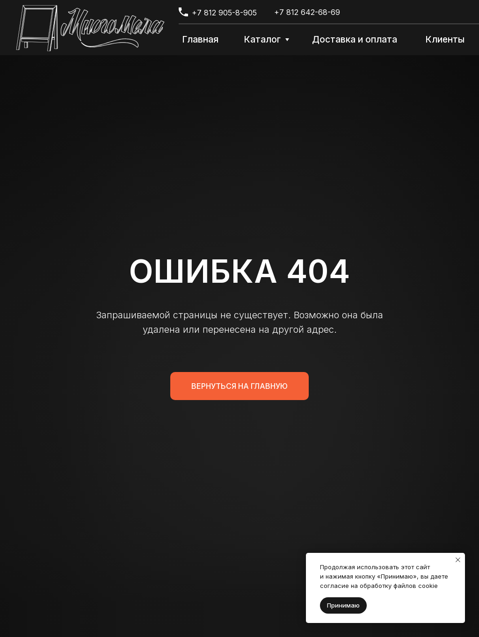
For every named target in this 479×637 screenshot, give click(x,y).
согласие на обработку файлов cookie (379, 585)
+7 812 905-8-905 (224, 12)
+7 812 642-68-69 (307, 12)
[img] (90, 28)
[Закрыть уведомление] (458, 560)
